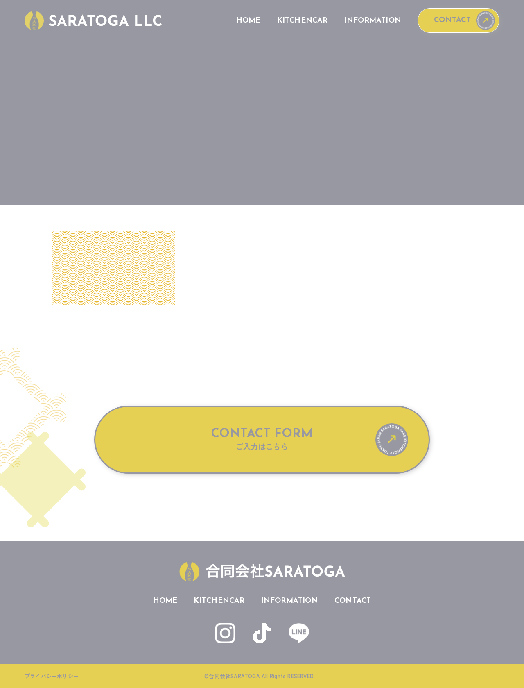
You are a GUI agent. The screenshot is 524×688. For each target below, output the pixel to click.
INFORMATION (372, 21)
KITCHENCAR (302, 21)
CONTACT (452, 20)
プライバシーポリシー (52, 676)
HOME (248, 21)
